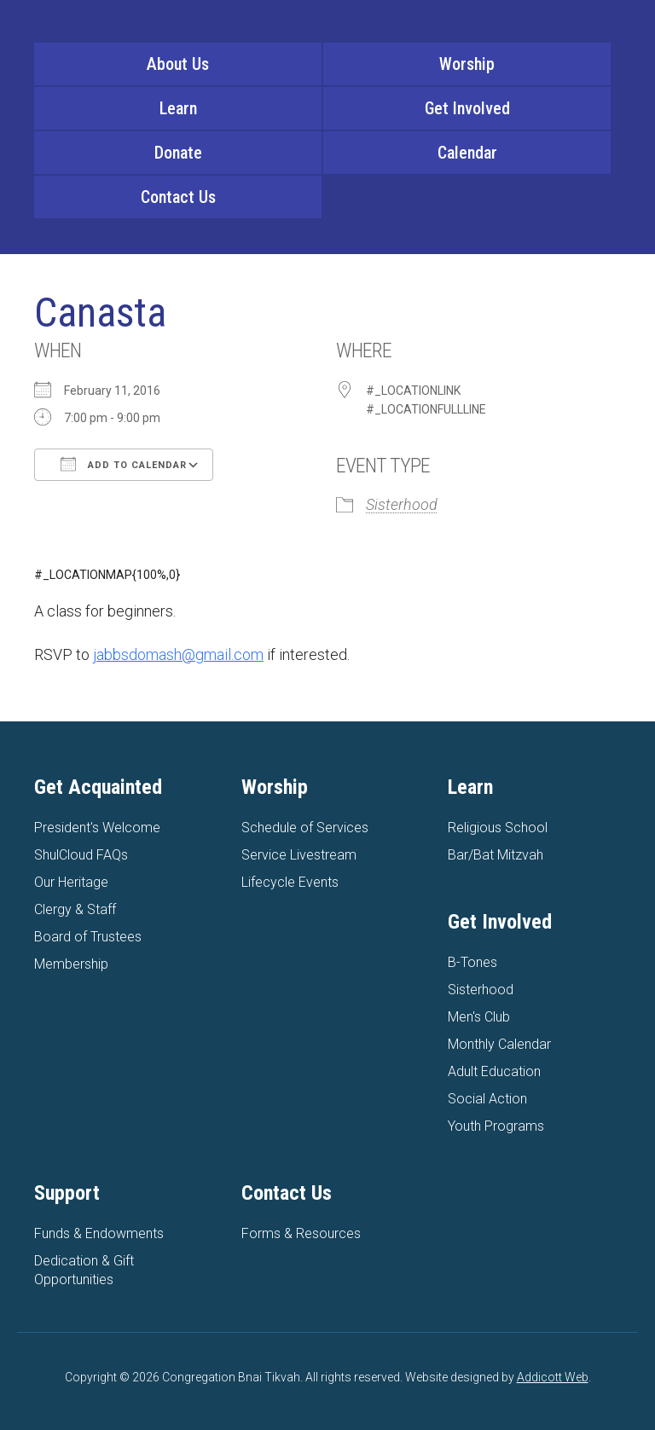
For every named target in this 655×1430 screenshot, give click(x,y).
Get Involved (467, 108)
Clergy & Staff (75, 909)
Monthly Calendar (499, 1044)
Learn (178, 108)
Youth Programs (496, 1126)
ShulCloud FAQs (81, 855)
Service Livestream (298, 855)
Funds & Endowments (99, 1233)
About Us (178, 64)
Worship (467, 64)
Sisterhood (402, 504)
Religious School (498, 827)
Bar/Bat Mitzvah (495, 855)
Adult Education (494, 1071)
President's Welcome (97, 827)
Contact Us (178, 197)
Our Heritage (71, 882)
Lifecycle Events (290, 882)
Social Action (487, 1099)
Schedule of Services (304, 827)
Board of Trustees (88, 937)
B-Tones (472, 962)
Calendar (467, 152)
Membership (71, 964)
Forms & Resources (301, 1233)
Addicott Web (552, 1377)
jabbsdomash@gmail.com (178, 654)
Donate (178, 152)
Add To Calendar (124, 464)
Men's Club (479, 1017)
